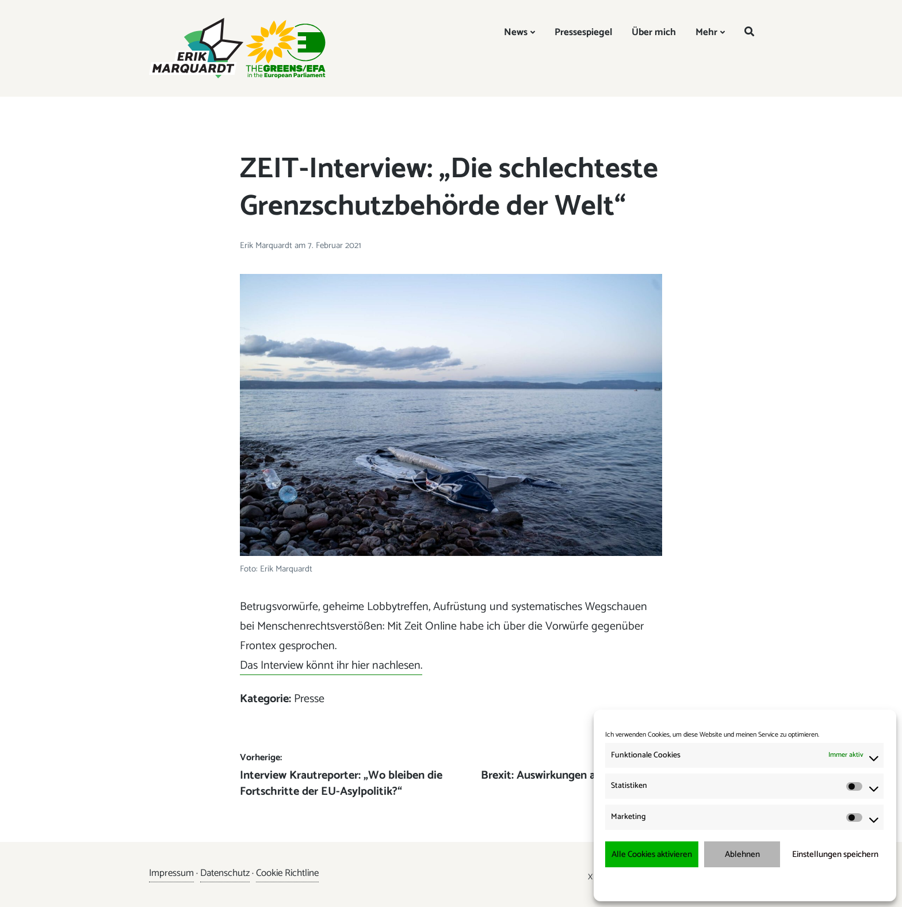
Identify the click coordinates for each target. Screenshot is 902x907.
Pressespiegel (583, 32)
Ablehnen (742, 854)
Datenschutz (225, 873)
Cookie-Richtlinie (692, 883)
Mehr (706, 32)
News (516, 32)
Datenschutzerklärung (752, 883)
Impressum (805, 883)
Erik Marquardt (267, 245)
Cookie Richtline (287, 873)
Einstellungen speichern (835, 854)
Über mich (654, 32)
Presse (309, 698)
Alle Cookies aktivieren (651, 854)
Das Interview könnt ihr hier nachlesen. (331, 665)
